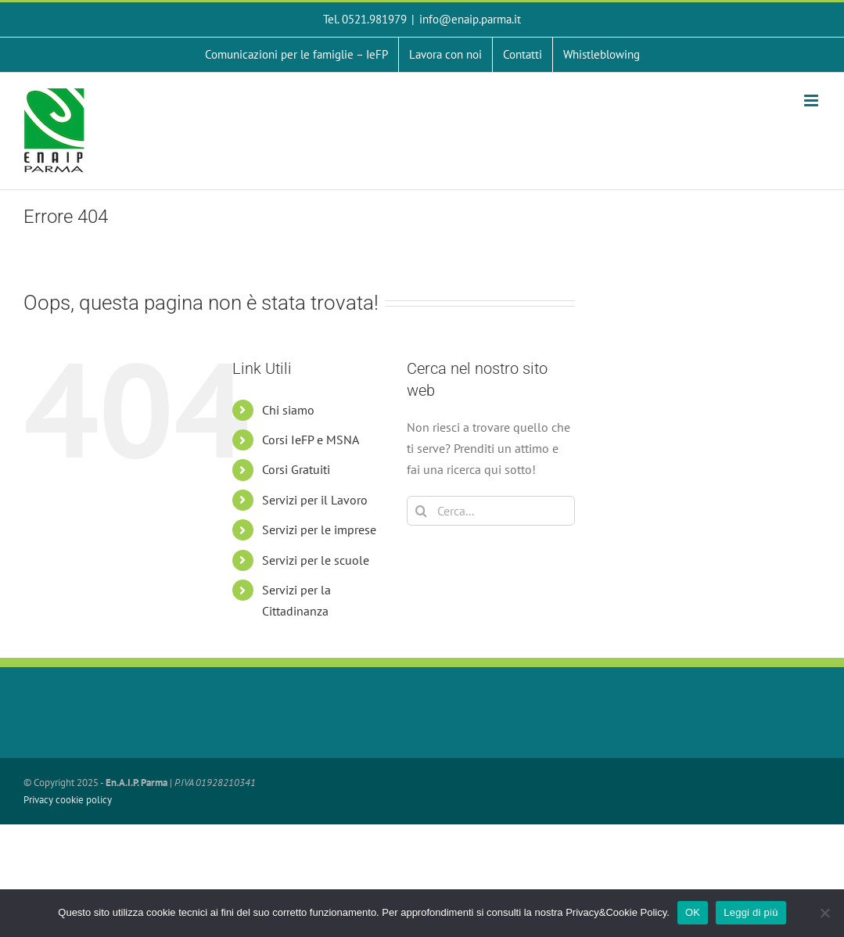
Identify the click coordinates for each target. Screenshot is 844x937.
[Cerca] (421, 511)
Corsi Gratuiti (296, 469)
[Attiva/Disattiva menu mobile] (812, 100)
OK (692, 912)
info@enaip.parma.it (470, 19)
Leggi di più (751, 912)
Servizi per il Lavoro (315, 500)
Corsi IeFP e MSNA (310, 439)
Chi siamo (288, 410)
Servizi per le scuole (315, 560)
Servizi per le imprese (319, 529)
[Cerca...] (491, 511)
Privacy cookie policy (67, 799)
